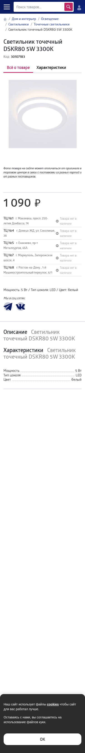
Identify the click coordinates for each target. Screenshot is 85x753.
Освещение (50, 18)
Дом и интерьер (24, 18)
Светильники (18, 24)
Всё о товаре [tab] (18, 67)
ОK (42, 739)
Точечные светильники (52, 24)
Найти (68, 7)
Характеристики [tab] (51, 67)
